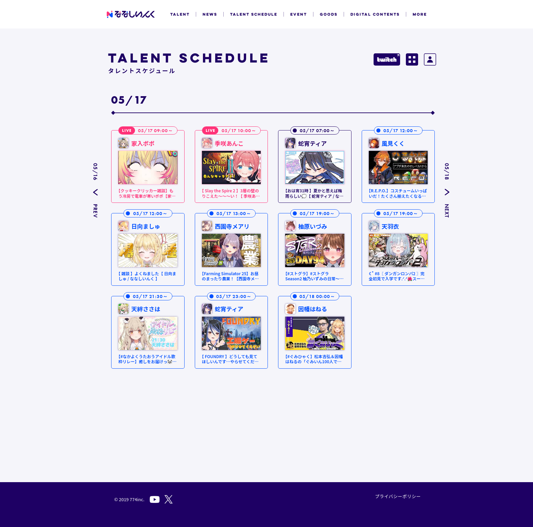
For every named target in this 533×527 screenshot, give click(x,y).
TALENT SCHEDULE (253, 14)
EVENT (298, 14)
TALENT (180, 14)
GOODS (329, 14)
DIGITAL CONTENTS (375, 14)
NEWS (210, 14)
